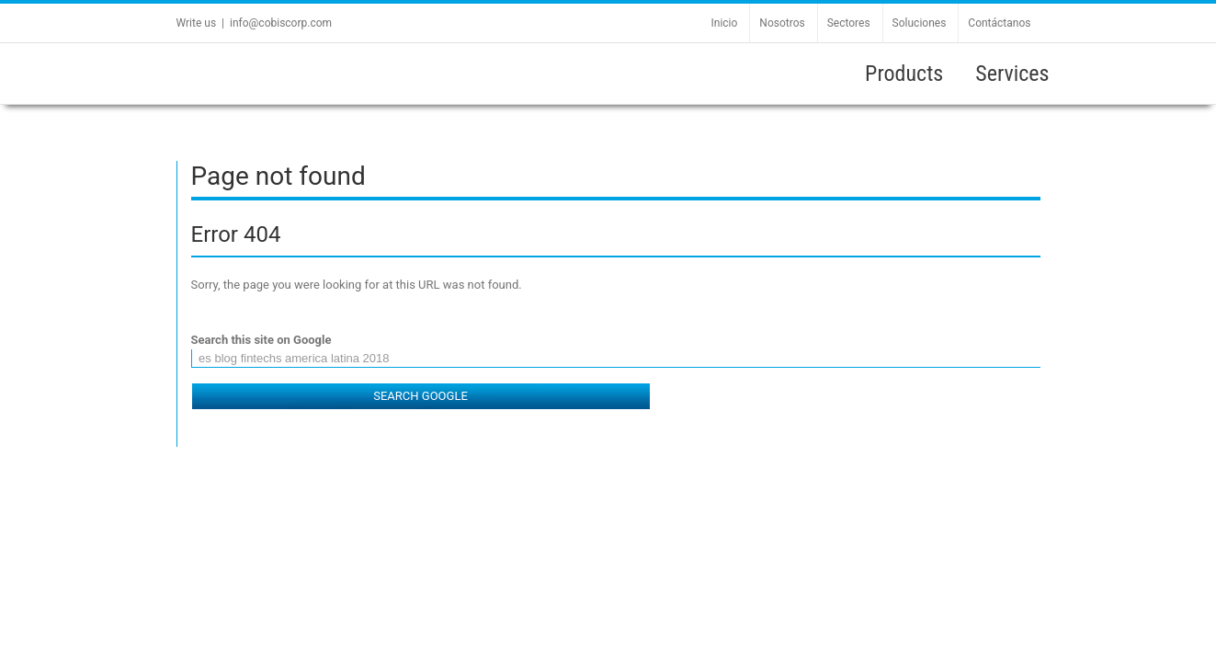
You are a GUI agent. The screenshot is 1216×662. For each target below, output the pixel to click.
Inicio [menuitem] (724, 23)
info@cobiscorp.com (281, 23)
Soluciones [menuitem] (919, 23)
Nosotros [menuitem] (781, 23)
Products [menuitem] (904, 73)
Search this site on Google (261, 340)
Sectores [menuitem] (848, 23)
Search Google (420, 396)
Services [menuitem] (1012, 73)
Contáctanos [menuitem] (999, 23)
